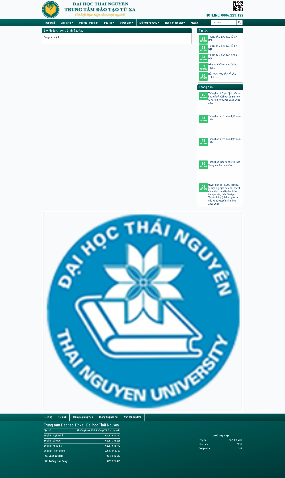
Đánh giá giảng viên (83, 417)
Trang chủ (50, 22)
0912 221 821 (113, 461)
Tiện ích (62, 417)
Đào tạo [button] (108, 22)
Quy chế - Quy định (88, 22)
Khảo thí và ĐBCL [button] (148, 22)
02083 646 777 (112, 445)
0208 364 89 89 (112, 450)
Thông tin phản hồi (108, 417)
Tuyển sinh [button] (125, 22)
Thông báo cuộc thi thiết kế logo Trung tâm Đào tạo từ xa (224, 163)
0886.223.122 (224, 15)
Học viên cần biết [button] (174, 22)
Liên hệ (48, 417)
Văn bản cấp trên (132, 417)
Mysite (194, 22)
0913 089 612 (113, 455)
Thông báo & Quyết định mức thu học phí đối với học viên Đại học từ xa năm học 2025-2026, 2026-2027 (224, 98)
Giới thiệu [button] (66, 22)
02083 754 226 (112, 440)
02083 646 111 (112, 435)
